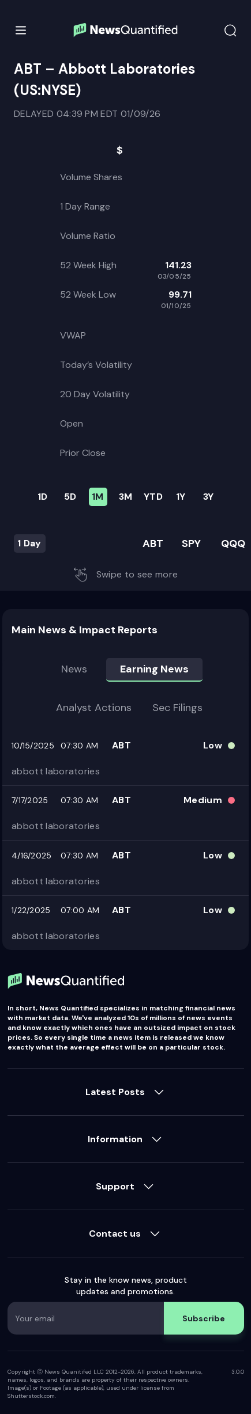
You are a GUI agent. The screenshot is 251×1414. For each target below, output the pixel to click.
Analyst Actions (94, 707)
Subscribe (203, 1318)
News (74, 669)
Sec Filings (177, 707)
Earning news (154, 669)
